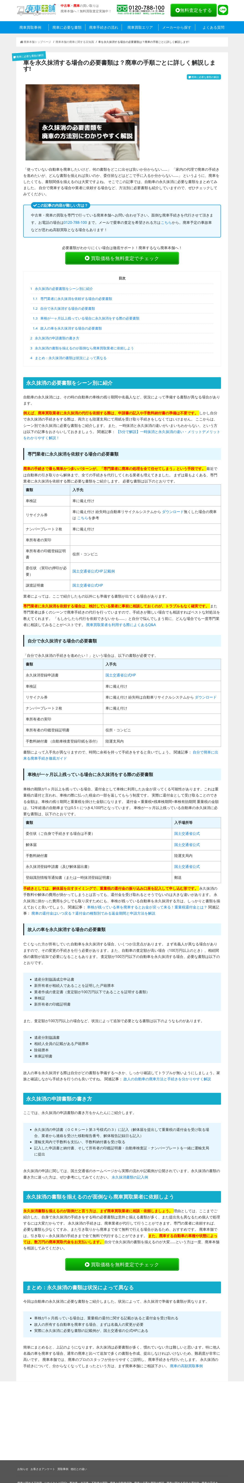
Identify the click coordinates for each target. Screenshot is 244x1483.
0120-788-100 (75, 222)
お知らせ (22, 1469)
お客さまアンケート (43, 1469)
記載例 (109, 572)
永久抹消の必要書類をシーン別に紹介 (61, 290)
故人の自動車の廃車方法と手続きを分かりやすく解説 (167, 1080)
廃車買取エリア (140, 27)
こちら (166, 222)
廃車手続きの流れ (103, 27)
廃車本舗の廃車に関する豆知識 (75, 42)
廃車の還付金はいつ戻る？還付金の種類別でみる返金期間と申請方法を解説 (93, 914)
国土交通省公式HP (87, 572)
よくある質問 (213, 27)
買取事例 (62, 1469)
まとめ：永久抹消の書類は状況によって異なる (68, 359)
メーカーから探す (176, 27)
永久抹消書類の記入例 (130, 1178)
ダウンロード (173, 513)
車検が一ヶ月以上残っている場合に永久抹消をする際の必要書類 (86, 319)
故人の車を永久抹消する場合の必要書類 (67, 329)
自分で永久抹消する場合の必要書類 (64, 309)
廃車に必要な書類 (67, 27)
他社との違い (79, 1469)
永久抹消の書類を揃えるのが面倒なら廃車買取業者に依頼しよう (82, 349)
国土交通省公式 (187, 835)
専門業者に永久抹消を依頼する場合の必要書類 (72, 300)
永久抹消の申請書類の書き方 (54, 339)
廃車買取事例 (30, 27)
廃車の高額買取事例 (186, 1368)
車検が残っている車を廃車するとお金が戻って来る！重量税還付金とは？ (147, 908)
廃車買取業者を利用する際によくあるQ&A (121, 626)
